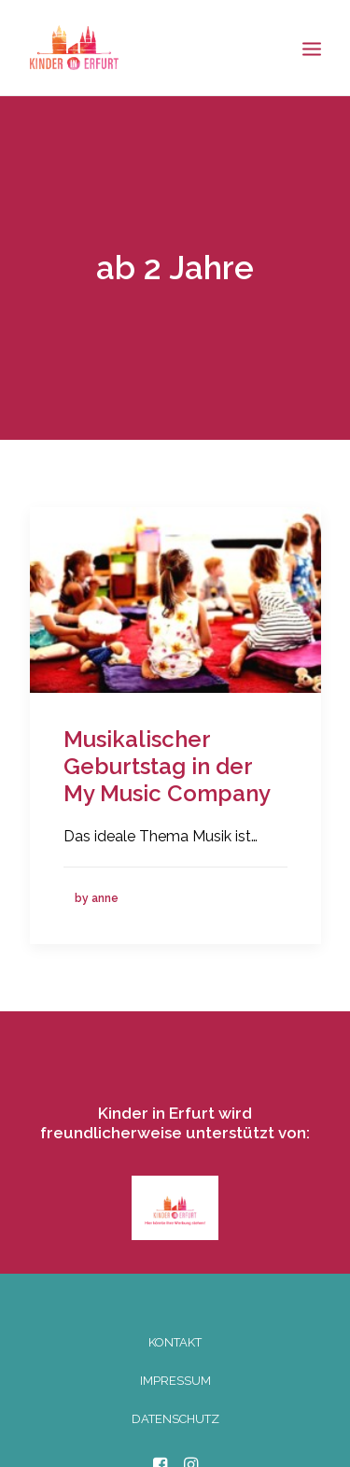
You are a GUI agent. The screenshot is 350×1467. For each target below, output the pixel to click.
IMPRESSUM (175, 1374)
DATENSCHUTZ (175, 1412)
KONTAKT (175, 1336)
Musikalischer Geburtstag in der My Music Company (167, 759)
